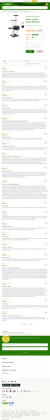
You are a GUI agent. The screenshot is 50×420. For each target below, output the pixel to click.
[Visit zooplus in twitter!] (9, 381)
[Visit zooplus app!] (6, 386)
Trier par (27, 61)
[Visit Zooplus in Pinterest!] (15, 381)
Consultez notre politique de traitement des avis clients (34, 47)
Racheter (34, 1)
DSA (17, 413)
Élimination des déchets (36, 413)
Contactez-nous (26, 1)
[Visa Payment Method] (3, 391)
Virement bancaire (5, 417)
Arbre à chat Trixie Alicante (25, 11)
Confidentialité (27, 415)
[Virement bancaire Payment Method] (38, 391)
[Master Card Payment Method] (10, 391)
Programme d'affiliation (18, 415)
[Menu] (3, 4)
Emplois (17, 411)
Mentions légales (33, 411)
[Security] (5, 403)
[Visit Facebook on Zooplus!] (3, 381)
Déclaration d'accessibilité (16, 417)
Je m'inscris (25, 352)
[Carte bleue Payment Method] (7, 391)
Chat (5, 11)
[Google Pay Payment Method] (28, 391)
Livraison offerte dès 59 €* (7, 1)
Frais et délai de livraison (7, 415)
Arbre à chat (9, 11)
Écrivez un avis (40, 51)
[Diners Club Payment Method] (17, 391)
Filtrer (4, 61)
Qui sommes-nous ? (6, 411)
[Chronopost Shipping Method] (3, 397)
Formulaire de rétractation (24, 413)
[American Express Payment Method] (14, 391)
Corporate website (24, 411)
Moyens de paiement (36, 415)
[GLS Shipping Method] (7, 397)
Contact (43, 413)
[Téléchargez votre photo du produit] (33, 25)
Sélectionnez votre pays (9, 370)
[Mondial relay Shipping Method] (10, 397)
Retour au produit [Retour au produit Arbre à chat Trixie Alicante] (30, 51)
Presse (13, 411)
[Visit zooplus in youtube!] (12, 381)
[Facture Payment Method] (32, 391)
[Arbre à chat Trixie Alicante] (14, 26)
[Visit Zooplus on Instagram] (6, 381)
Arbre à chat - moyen (15, 11)
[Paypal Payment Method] (21, 391)
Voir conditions (5, 331)
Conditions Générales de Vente (8, 413)
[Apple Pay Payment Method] (25, 391)
